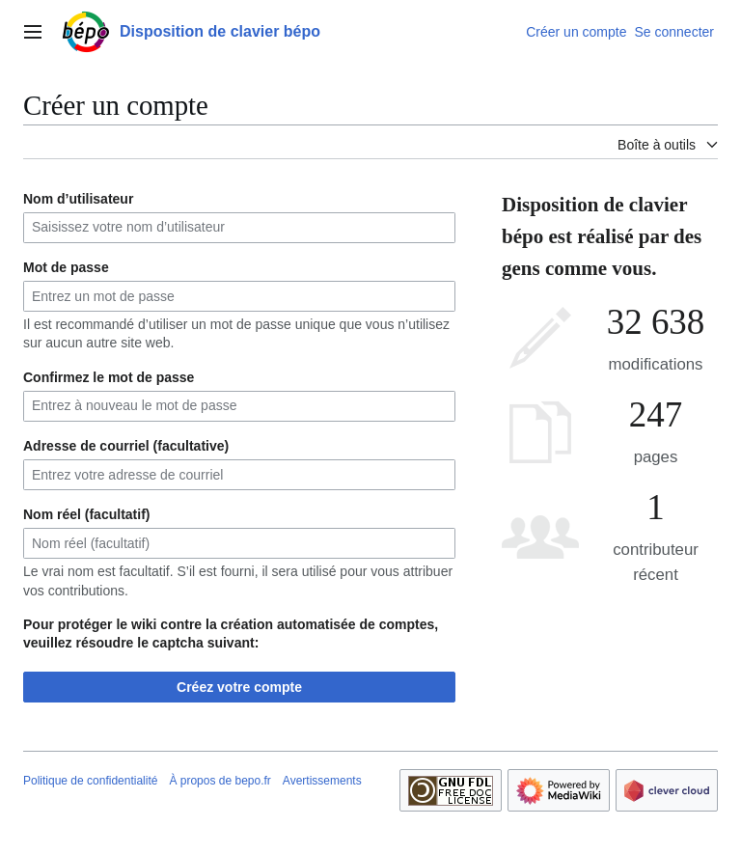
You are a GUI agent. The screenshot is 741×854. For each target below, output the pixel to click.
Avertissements (322, 780)
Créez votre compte (239, 687)
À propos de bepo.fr (219, 780)
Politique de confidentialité (90, 780)
